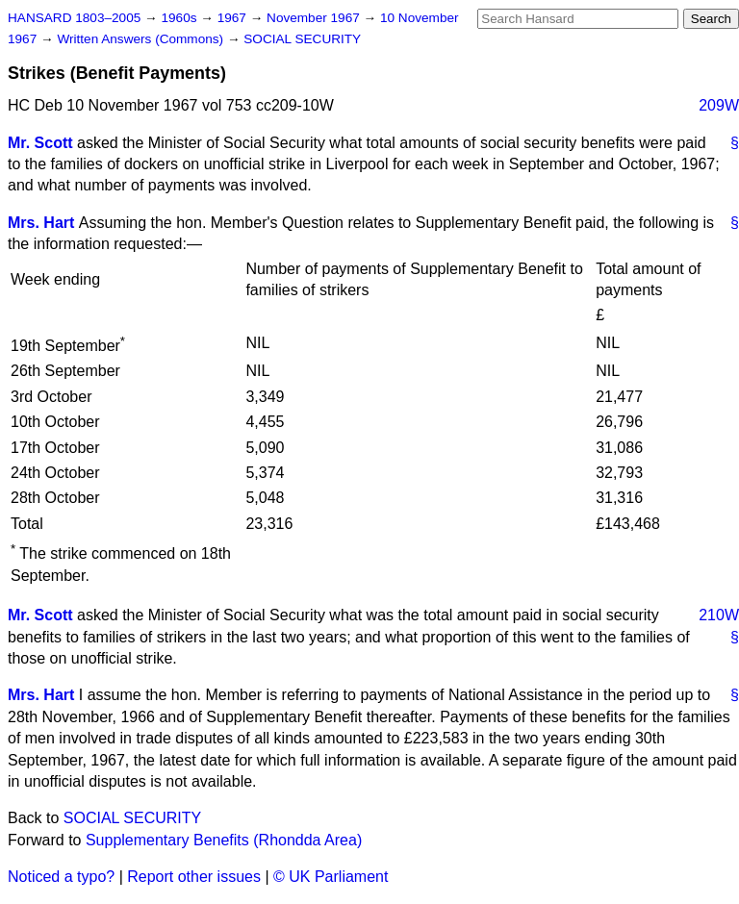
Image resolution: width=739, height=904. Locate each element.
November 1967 (315, 18)
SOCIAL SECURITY (302, 39)
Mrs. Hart (41, 222)
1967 (233, 18)
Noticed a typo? (61, 876)
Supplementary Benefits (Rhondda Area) (224, 840)
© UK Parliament (330, 876)
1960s (180, 18)
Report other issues (194, 876)
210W (719, 615)
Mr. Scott (40, 143)
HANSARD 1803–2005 (74, 18)
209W (719, 105)
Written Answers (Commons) (142, 39)
